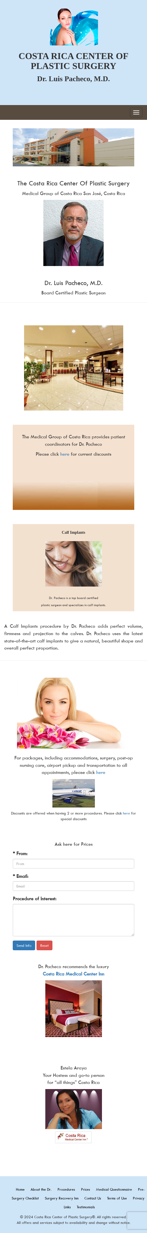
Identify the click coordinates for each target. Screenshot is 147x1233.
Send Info (23, 945)
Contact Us (92, 1198)
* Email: (20, 876)
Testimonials (86, 1207)
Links (67, 1207)
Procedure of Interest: (34, 898)
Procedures (66, 1189)
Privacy (138, 1198)
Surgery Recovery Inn (61, 1198)
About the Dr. (41, 1189)
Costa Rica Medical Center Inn (73, 974)
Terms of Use (117, 1198)
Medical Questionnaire (114, 1189)
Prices (85, 1189)
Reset (44, 945)
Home (20, 1189)
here (64, 454)
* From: (20, 853)
